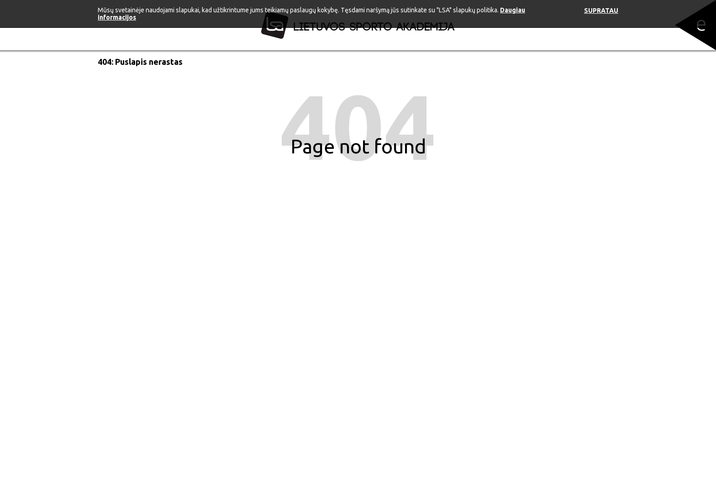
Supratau (601, 10)
